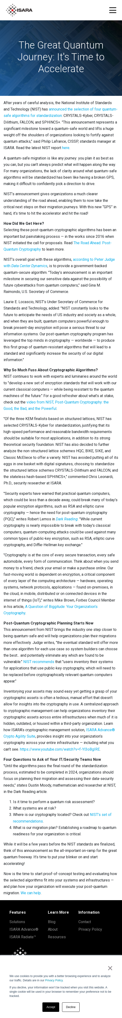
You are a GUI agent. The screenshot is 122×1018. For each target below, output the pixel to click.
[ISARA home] (19, 10)
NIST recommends (38, 661)
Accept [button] (50, 1007)
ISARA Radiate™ (22, 937)
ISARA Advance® (23, 929)
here (65, 148)
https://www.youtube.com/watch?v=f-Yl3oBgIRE (60, 749)
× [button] (110, 968)
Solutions (17, 922)
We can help (31, 893)
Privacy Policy (54, 980)
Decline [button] (71, 1007)
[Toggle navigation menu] (112, 10)
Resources (57, 937)
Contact (84, 922)
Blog (51, 922)
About (53, 929)
